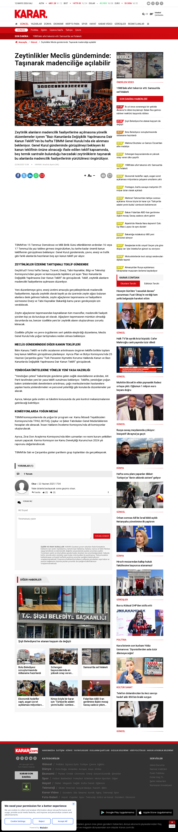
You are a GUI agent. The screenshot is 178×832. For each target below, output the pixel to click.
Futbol (55, 778)
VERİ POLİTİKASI (137, 750)
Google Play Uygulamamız (120, 812)
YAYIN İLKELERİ (81, 750)
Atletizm (88, 778)
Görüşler (120, 24)
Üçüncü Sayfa (56, 30)
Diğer (115, 778)
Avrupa (83, 769)
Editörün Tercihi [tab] (151, 283)
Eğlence (100, 783)
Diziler (58, 783)
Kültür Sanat (87, 783)
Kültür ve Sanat (105, 797)
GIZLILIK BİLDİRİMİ (119, 750)
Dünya (47, 24)
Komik (91, 792)
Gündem (67, 792)
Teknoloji (48, 788)
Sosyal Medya (83, 788)
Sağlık (76, 783)
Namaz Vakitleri (158, 769)
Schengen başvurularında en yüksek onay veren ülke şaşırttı (61, 36)
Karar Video (105, 24)
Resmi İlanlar (136, 24)
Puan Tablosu (157, 773)
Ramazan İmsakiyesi (161, 785)
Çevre (78, 30)
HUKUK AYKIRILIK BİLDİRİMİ (160, 750)
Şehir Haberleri (158, 781)
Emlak (69, 773)
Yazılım (96, 788)
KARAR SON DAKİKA (26, 775)
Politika (34, 30)
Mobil (62, 788)
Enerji (89, 773)
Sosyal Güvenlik (102, 773)
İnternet (70, 788)
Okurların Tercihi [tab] (128, 283)
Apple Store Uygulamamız (157, 812)
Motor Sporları (103, 778)
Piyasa (61, 773)
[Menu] (147, 24)
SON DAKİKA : (22, 36)
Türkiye (69, 30)
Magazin (67, 783)
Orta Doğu (61, 769)
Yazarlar (36, 24)
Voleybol (78, 778)
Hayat (93, 24)
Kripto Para (72, 24)
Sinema (82, 792)
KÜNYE (69, 750)
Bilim (104, 788)
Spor (84, 24)
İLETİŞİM (60, 750)
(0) (46, 492)
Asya (90, 769)
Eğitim (44, 30)
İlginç (99, 792)
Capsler (73, 797)
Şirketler (116, 773)
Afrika (98, 769)
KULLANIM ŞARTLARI (99, 750)
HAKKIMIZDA (48, 750)
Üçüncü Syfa (71, 764)
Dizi (75, 792)
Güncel (24, 24)
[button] (85, 175)
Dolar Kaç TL (156, 777)
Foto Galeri (49, 797)
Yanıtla (37, 492)
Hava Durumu (157, 765)
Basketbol (66, 778)
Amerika (72, 769)
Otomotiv (80, 773)
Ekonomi (58, 24)
